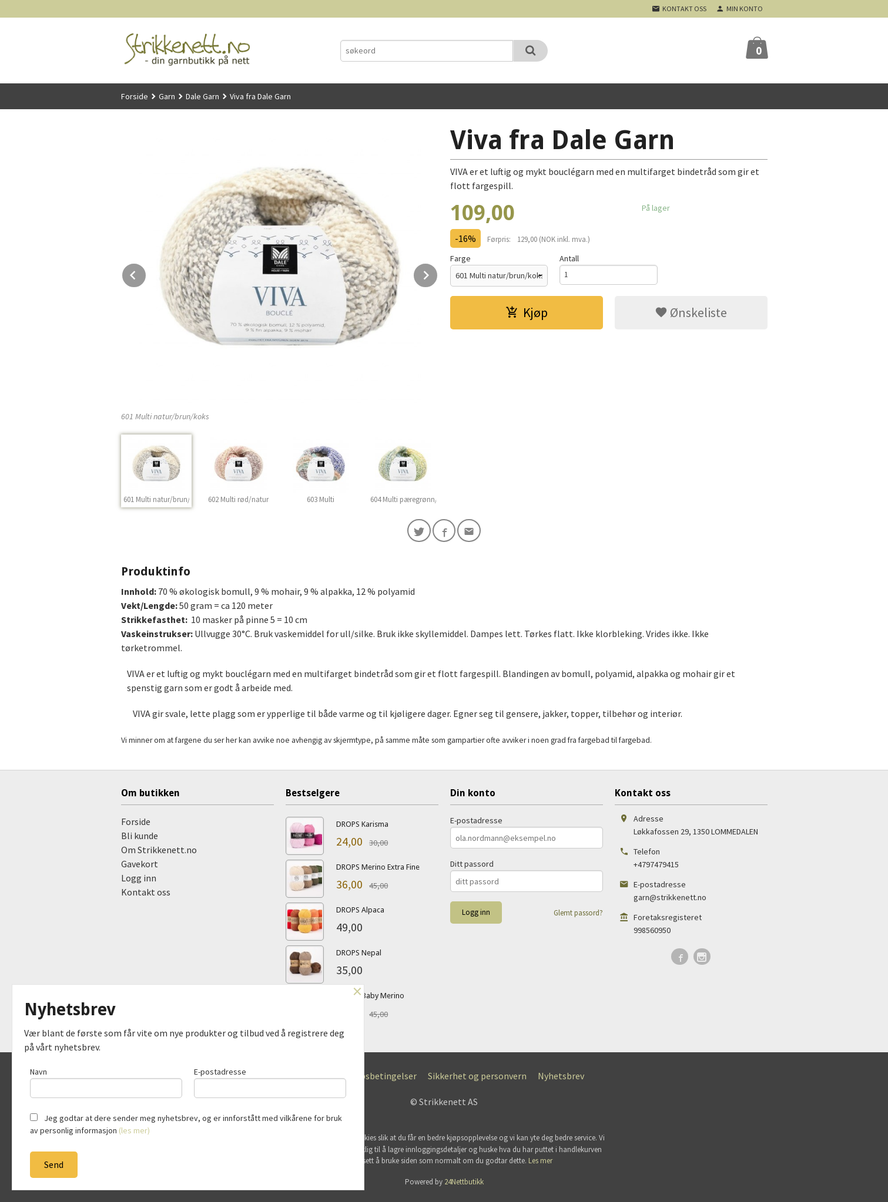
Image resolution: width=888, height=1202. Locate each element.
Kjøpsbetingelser (382, 1079)
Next (437, 273)
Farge (460, 258)
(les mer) (134, 1130)
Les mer (540, 1164)
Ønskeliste (691, 312)
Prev (146, 273)
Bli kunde (139, 838)
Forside (134, 96)
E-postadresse (476, 823)
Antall (569, 258)
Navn (106, 1080)
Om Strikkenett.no (159, 852)
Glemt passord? (578, 916)
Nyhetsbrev (561, 1079)
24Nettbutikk (464, 1184)
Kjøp (526, 312)
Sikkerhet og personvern (477, 1079)
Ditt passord (472, 866)
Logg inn (138, 881)
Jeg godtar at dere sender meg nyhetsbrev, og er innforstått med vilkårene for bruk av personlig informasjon (186, 1124)
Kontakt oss (145, 895)
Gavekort (139, 867)
